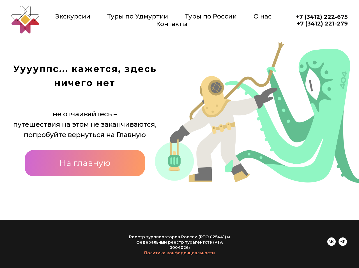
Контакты (171, 24)
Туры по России (211, 16)
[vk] (331, 244)
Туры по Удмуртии (137, 16)
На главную (85, 163)
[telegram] (343, 244)
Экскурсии (72, 16)
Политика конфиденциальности (179, 252)
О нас (263, 16)
